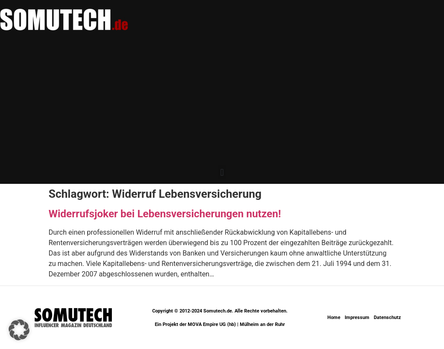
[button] (222, 172)
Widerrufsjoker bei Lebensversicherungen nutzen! (165, 214)
